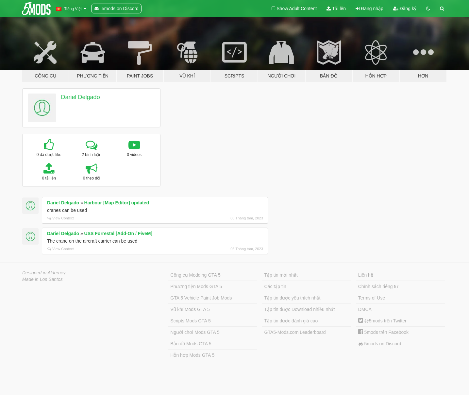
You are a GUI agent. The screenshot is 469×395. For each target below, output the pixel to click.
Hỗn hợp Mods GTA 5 (192, 355)
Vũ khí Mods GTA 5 (189, 309)
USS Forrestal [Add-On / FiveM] (118, 233)
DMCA (365, 309)
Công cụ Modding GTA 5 (195, 275)
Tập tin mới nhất (281, 275)
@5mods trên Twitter (382, 321)
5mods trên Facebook (383, 332)
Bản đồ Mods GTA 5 (190, 343)
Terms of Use (371, 298)
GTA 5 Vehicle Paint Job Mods (201, 298)
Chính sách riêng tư (378, 286)
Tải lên (336, 8)
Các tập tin (275, 286)
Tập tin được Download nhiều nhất (299, 309)
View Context (60, 218)
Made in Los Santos (42, 279)
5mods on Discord (379, 344)
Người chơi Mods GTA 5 (194, 332)
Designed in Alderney (44, 272)
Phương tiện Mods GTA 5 (196, 286)
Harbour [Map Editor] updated (116, 202)
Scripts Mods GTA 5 (190, 320)
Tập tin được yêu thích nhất (292, 298)
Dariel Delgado (80, 97)
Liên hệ (365, 275)
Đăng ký (404, 8)
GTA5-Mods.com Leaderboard (295, 332)
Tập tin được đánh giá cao (291, 320)
